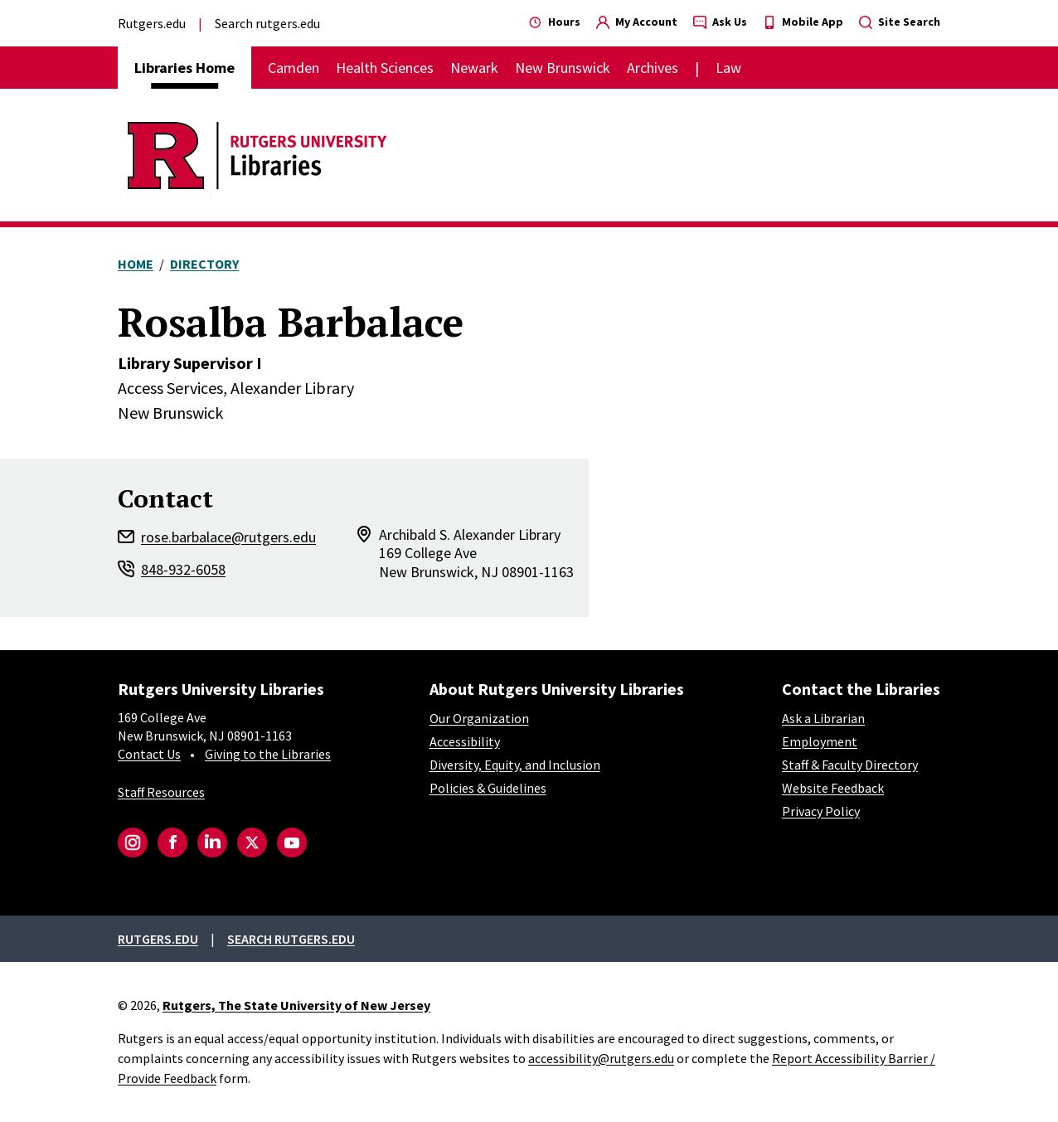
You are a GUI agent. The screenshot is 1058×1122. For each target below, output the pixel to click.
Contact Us (149, 754)
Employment (819, 741)
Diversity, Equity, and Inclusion (515, 764)
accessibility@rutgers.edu (601, 1058)
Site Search (899, 21)
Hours (554, 21)
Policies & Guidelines (488, 788)
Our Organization (479, 718)
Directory (204, 263)
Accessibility (465, 741)
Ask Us (720, 21)
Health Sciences (385, 67)
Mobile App (803, 21)
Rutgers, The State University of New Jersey (296, 1005)
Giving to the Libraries (268, 754)
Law (728, 67)
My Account (636, 21)
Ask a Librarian (823, 718)
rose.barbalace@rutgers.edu (228, 536)
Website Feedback (833, 788)
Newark (474, 67)
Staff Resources (161, 792)
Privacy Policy (821, 811)
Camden (293, 67)
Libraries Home (184, 67)
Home (135, 263)
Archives (652, 67)
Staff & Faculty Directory (850, 764)
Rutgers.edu (152, 23)
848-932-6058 (183, 569)
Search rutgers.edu (267, 23)
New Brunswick (562, 67)
